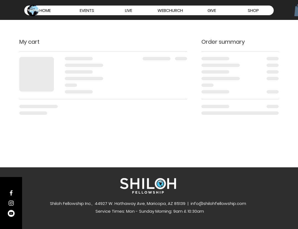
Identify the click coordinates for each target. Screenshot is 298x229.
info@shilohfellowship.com (218, 203)
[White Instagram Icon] (11, 203)
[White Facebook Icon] (11, 192)
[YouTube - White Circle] (11, 213)
